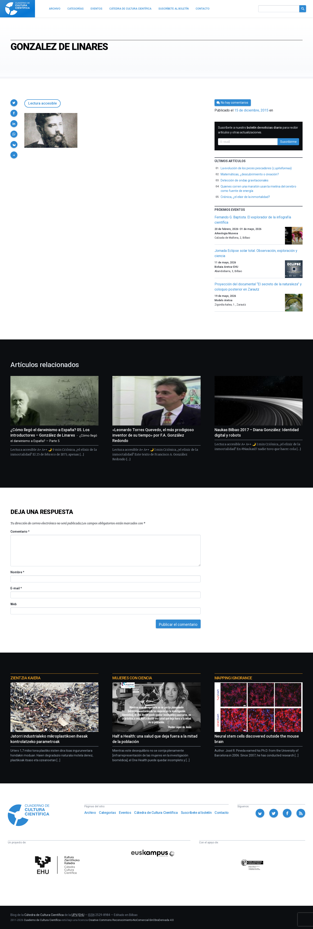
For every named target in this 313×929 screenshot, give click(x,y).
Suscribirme (288, 141)
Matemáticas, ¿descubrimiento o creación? (250, 174)
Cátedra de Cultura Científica (156, 813)
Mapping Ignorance (233, 678)
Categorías (107, 813)
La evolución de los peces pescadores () (256, 168)
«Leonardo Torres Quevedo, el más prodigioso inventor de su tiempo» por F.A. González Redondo (153, 435)
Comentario (19, 531)
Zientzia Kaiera (25, 678)
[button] (13, 102)
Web (13, 604)
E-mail (16, 588)
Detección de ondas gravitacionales (245, 180)
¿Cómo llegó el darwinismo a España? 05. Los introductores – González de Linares (53, 435)
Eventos (125, 813)
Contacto (222, 813)
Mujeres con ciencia (132, 678)
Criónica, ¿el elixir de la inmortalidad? (245, 197)
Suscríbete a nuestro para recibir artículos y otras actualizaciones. (258, 130)
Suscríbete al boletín (196, 813)
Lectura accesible (42, 103)
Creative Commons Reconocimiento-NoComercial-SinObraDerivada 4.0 (131, 920)
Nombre (17, 572)
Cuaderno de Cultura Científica (42, 920)
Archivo (90, 813)
